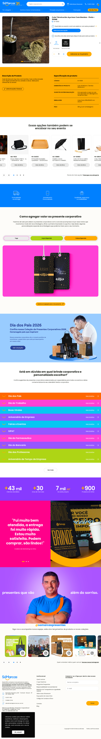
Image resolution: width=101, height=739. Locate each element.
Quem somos (41, 679)
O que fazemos (41, 682)
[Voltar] (4, 662)
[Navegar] (23, 561)
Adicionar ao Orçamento (79, 54)
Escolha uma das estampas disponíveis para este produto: (74, 36)
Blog (38, 706)
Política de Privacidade (93, 728)
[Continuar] (9, 662)
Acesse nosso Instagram (90, 662)
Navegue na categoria (91, 175)
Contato (39, 703)
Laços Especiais (47, 238)
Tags (16, 238)
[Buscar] (63, 4)
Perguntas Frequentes (43, 684)
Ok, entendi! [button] (18, 732)
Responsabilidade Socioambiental (47, 687)
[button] (22, 61)
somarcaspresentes (50, 625)
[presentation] (78, 695)
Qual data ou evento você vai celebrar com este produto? (74, 26)
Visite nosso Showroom (44, 693)
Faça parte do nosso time (44, 696)
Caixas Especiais (80, 238)
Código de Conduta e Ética (45, 698)
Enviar (92, 703)
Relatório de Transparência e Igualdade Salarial (48, 690)
